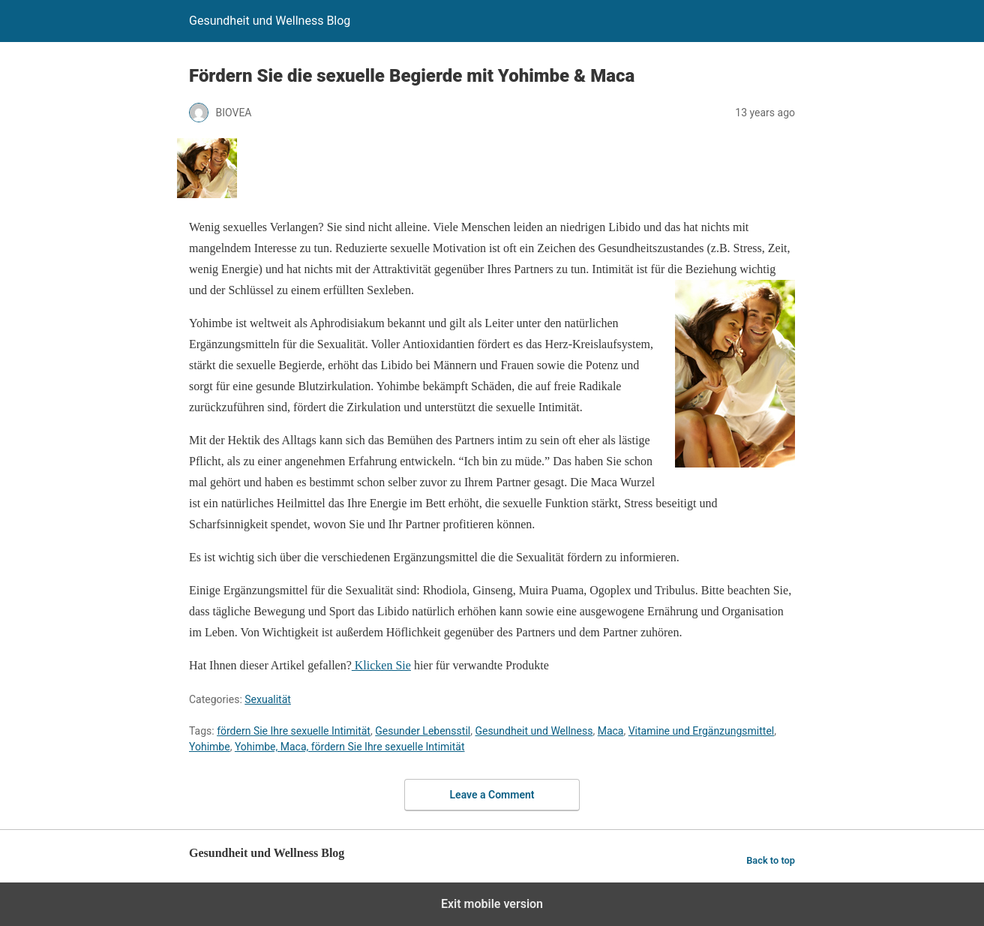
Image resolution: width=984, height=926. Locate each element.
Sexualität (267, 699)
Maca (611, 731)
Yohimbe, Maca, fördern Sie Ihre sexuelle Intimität (350, 747)
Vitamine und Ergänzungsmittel (701, 731)
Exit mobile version (492, 904)
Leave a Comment (492, 795)
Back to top (770, 860)
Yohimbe (209, 747)
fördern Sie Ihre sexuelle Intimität (293, 731)
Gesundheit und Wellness (533, 731)
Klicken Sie (381, 665)
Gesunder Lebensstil (422, 731)
